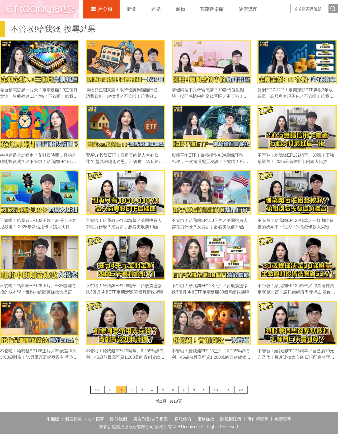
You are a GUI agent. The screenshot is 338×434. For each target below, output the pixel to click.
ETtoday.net (188, 426)
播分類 (105, 9)
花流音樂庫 (212, 9)
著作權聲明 (258, 419)
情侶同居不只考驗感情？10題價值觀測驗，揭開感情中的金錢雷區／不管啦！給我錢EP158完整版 (210, 96)
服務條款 (205, 419)
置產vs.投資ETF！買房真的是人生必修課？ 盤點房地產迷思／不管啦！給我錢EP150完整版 (122, 161)
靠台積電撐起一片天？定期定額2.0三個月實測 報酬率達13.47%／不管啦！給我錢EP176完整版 (39, 96)
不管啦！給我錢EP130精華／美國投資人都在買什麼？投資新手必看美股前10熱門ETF (124, 226)
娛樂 (156, 9)
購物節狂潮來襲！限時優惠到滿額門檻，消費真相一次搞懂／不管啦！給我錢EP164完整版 (124, 96)
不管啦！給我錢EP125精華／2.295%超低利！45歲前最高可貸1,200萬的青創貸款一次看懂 (125, 357)
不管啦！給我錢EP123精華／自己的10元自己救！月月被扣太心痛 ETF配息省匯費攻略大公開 (295, 357)
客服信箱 (182, 419)
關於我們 (118, 419)
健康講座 (247, 9)
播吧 (39, 9)
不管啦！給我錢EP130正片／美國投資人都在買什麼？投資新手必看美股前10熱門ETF (210, 226)
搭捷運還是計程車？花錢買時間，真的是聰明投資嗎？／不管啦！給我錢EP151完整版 (38, 161)
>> (241, 390)
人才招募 (95, 419)
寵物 (180, 9)
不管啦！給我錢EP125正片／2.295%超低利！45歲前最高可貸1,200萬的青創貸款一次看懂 (211, 357)
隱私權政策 (230, 419)
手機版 (52, 419)
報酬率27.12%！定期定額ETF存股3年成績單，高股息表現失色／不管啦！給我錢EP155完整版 (295, 96)
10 (216, 390)
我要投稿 (73, 419)
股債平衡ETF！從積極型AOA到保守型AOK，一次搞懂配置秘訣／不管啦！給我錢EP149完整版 (210, 161)
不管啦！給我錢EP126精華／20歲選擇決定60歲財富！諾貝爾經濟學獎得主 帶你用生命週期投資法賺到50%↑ (296, 292)
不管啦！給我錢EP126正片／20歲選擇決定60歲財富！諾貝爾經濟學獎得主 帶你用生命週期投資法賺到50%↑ (39, 357)
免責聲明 (283, 419)
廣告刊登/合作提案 (150, 419)
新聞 (132, 9)
